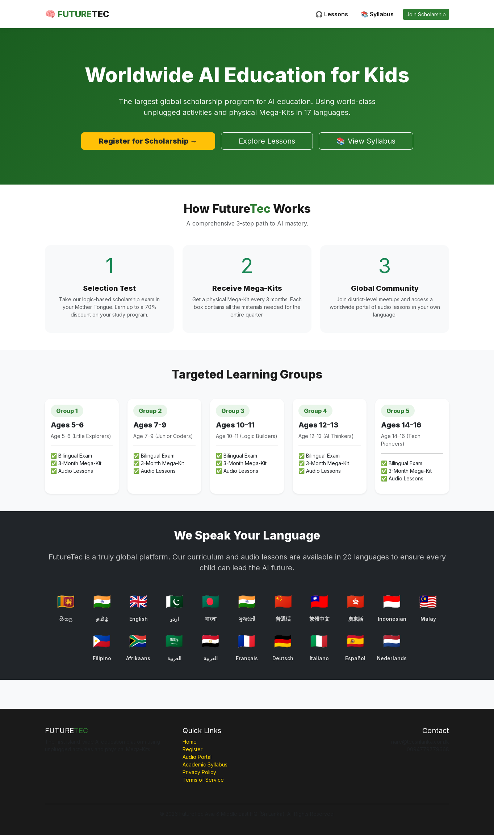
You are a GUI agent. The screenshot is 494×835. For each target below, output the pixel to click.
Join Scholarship (426, 14)
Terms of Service (203, 780)
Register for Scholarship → (148, 141)
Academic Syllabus (205, 764)
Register (192, 749)
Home (190, 742)
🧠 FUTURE (77, 14)
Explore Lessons (267, 141)
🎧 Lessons (331, 14)
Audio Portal (197, 757)
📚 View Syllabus (365, 141)
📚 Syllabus (377, 14)
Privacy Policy (199, 772)
